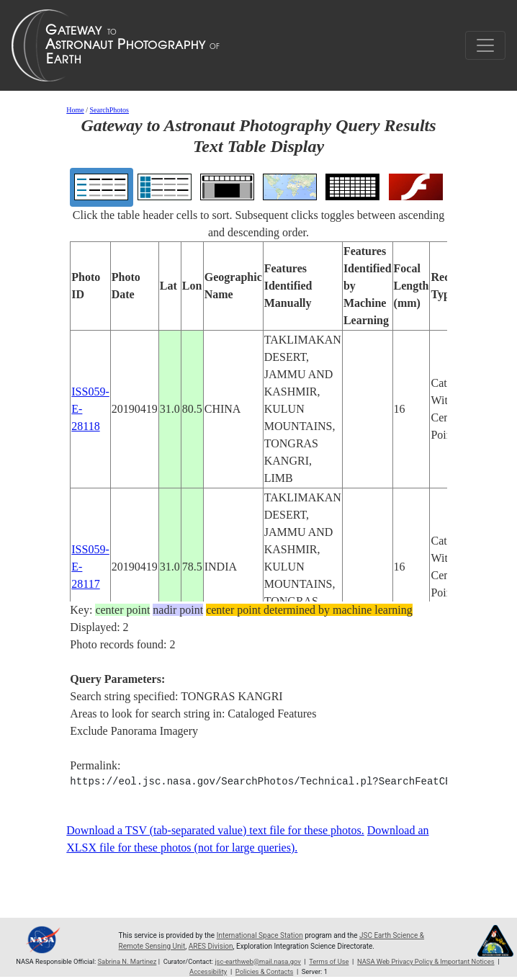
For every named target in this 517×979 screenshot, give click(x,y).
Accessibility (208, 971)
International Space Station (260, 935)
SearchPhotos (109, 110)
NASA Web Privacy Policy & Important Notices (426, 961)
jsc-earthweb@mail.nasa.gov (258, 961)
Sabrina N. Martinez (127, 961)
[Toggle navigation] (485, 45)
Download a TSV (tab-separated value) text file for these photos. (215, 830)
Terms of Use (329, 961)
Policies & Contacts (264, 971)
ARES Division (211, 946)
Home (75, 110)
